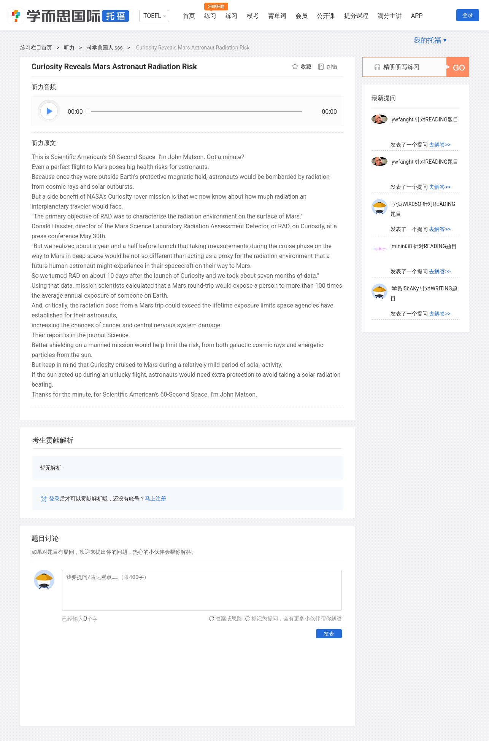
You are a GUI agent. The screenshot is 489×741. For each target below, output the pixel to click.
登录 (467, 15)
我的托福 (427, 40)
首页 (189, 15)
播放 (49, 111)
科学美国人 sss (105, 48)
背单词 (277, 15)
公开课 (326, 15)
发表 (329, 634)
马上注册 (155, 499)
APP (417, 15)
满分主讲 (390, 15)
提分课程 (356, 15)
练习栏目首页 (36, 48)
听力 (69, 48)
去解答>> (440, 145)
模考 (253, 15)
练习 (210, 15)
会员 (301, 15)
